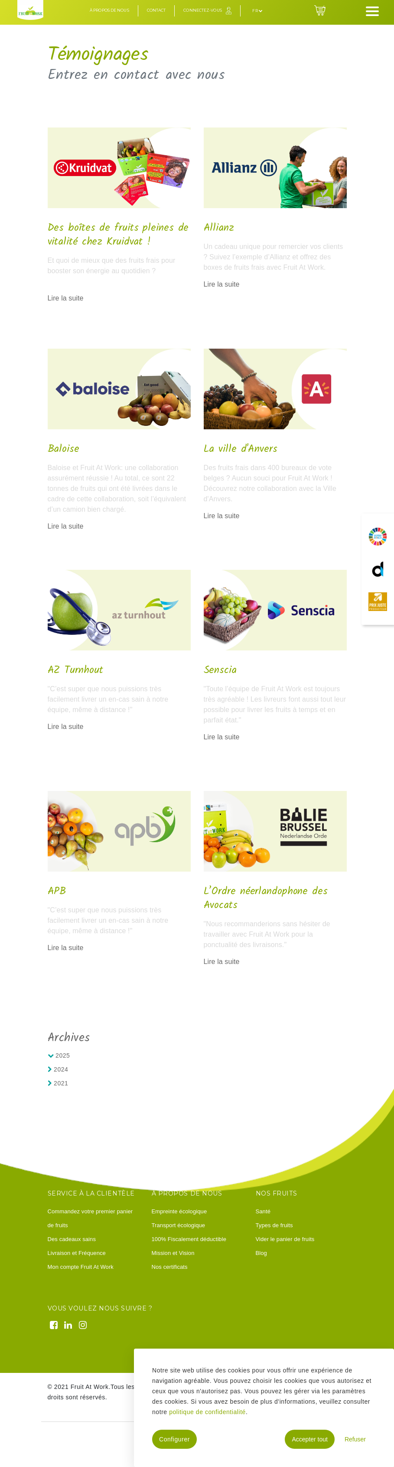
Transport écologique (178, 1225)
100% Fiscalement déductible (189, 1239)
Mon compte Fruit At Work (81, 1267)
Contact (156, 10)
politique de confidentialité (207, 1411)
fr (257, 10)
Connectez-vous (202, 10)
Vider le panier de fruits (285, 1239)
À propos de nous (109, 10)
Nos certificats (170, 1267)
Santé (263, 1211)
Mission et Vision (173, 1253)
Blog (261, 1253)
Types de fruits (274, 1225)
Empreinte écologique (179, 1211)
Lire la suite (66, 298)
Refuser (355, 1439)
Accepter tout (310, 1439)
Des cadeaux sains (72, 1239)
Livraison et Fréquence (77, 1253)
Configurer (174, 1439)
